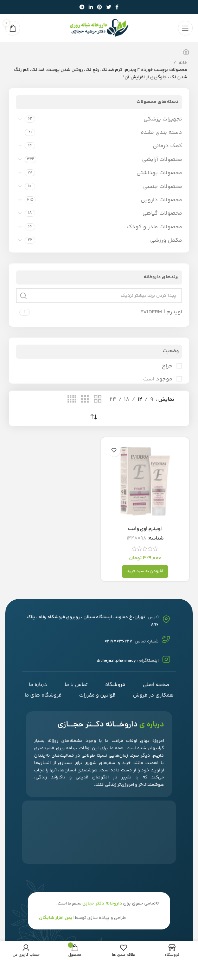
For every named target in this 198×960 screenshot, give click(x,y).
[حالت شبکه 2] (98, 399)
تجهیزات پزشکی (162, 119)
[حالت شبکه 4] (72, 399)
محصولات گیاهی (162, 213)
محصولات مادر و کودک (154, 227)
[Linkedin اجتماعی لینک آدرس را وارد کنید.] (91, 7)
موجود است (158, 379)
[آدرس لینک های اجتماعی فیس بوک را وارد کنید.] (117, 7)
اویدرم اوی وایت (145, 529)
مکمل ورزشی (166, 240)
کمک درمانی (167, 146)
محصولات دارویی (161, 200)
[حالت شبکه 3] (85, 399)
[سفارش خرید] (94, 417)
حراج (168, 366)
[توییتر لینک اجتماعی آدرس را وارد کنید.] (108, 7)
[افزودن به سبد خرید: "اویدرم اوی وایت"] (145, 571)
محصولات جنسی (162, 186)
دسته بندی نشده (161, 132)
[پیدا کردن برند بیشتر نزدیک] (99, 295)
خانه (182, 62)
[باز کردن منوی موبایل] (185, 28)
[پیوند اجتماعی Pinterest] (99, 7)
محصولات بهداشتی (159, 173)
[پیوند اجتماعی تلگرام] (82, 7)
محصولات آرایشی (162, 159)
